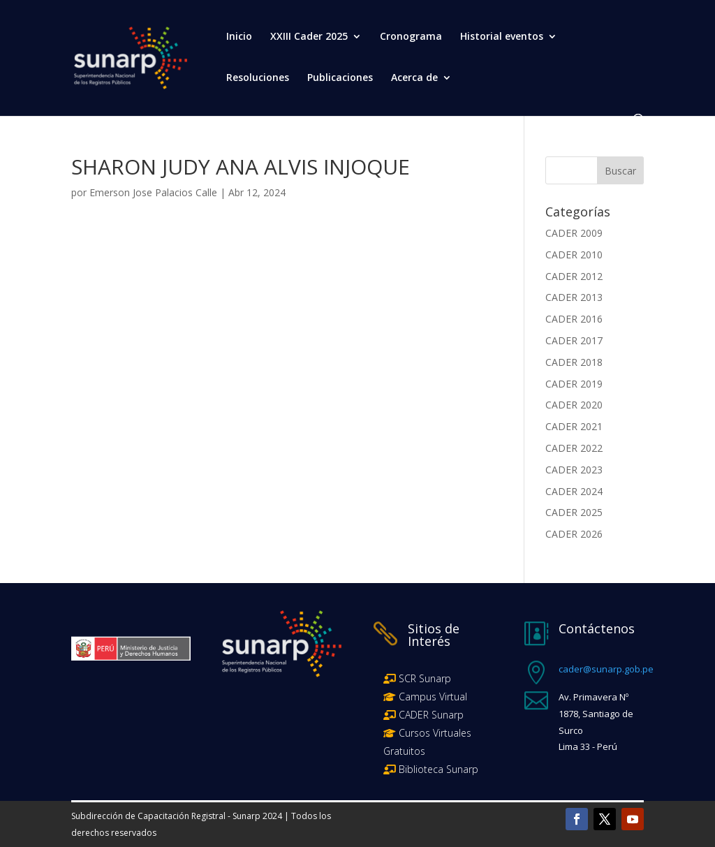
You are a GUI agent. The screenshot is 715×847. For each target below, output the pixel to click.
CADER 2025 (574, 512)
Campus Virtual (431, 696)
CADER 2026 (574, 533)
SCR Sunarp (425, 678)
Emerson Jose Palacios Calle (153, 192)
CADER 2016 (574, 318)
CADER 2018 (574, 362)
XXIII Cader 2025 (309, 37)
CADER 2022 (574, 448)
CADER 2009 (574, 233)
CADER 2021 (574, 426)
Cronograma (411, 37)
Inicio (239, 37)
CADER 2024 (574, 491)
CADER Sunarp (431, 714)
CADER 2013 (574, 297)
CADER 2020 (574, 404)
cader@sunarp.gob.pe (606, 669)
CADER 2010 (574, 254)
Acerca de (414, 78)
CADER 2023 (574, 469)
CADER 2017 (574, 340)
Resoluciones (257, 78)
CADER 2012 (574, 276)
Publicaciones (340, 78)
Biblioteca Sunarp (438, 769)
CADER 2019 (574, 383)
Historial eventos (501, 37)
